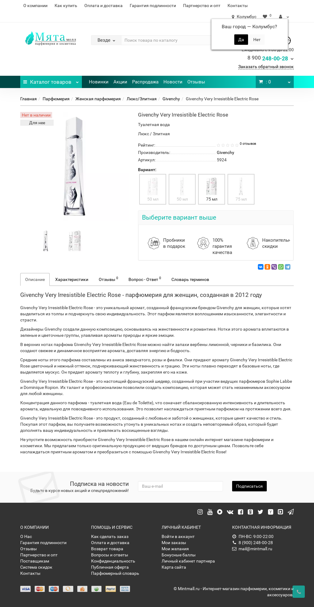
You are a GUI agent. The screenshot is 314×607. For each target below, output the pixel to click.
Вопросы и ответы (109, 554)
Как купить (66, 5)
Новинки (99, 82)
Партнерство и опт (201, 5)
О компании (35, 5)
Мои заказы (174, 542)
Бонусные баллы (179, 554)
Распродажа (145, 82)
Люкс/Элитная (142, 98)
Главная (28, 98)
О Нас (26, 536)
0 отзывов (248, 144)
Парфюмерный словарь (115, 573)
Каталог (50, 80)
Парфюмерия (56, 98)
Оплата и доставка (103, 5)
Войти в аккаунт (178, 536)
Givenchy (171, 98)
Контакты (238, 5)
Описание (35, 279)
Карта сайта (174, 567)
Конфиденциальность (113, 561)
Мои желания (175, 548)
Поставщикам (34, 561)
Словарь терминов (190, 279)
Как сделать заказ (109, 536)
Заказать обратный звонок (266, 66)
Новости (172, 82)
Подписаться (249, 486)
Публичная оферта (110, 567)
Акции (120, 82)
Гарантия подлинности (153, 5)
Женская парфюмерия (98, 98)
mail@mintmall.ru (252, 548)
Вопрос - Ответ (144, 279)
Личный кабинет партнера (188, 561)
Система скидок (36, 567)
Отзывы (196, 82)
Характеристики (71, 279)
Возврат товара (107, 548)
